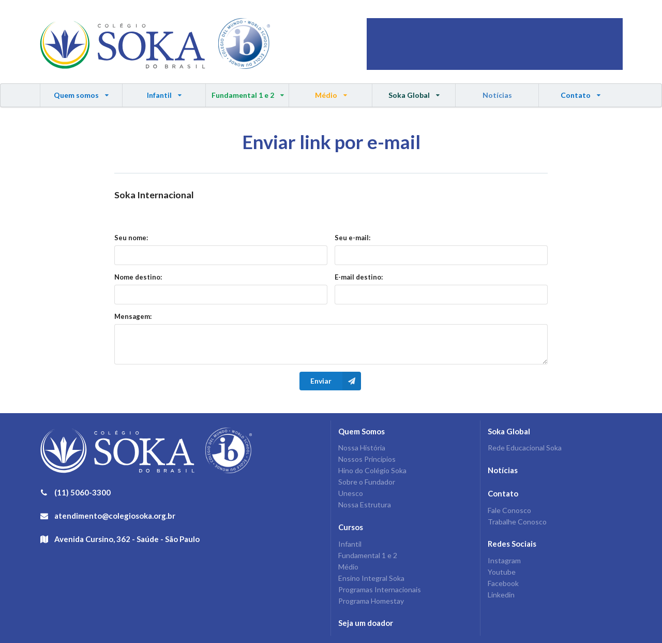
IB (244, 44)
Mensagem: (133, 316)
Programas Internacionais (379, 589)
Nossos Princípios (367, 459)
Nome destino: (138, 277)
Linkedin (501, 594)
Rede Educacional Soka (525, 448)
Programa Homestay (371, 600)
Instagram (504, 561)
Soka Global (414, 91)
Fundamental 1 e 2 (247, 91)
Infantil (164, 91)
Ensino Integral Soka (371, 578)
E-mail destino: (359, 277)
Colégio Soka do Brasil (122, 44)
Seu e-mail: (352, 237)
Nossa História (361, 448)
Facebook (503, 583)
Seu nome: (131, 237)
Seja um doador (365, 622)
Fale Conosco (509, 510)
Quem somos (81, 91)
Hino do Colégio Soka (372, 470)
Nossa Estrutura (364, 504)
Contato (580, 91)
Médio (330, 91)
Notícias (497, 95)
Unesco (350, 493)
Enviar (335, 381)
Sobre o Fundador (366, 481)
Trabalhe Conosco (517, 521)
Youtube (502, 571)
